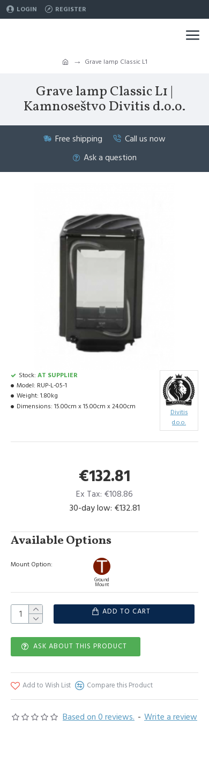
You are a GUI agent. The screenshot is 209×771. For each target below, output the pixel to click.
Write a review (170, 716)
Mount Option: (32, 564)
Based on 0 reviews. (99, 716)
